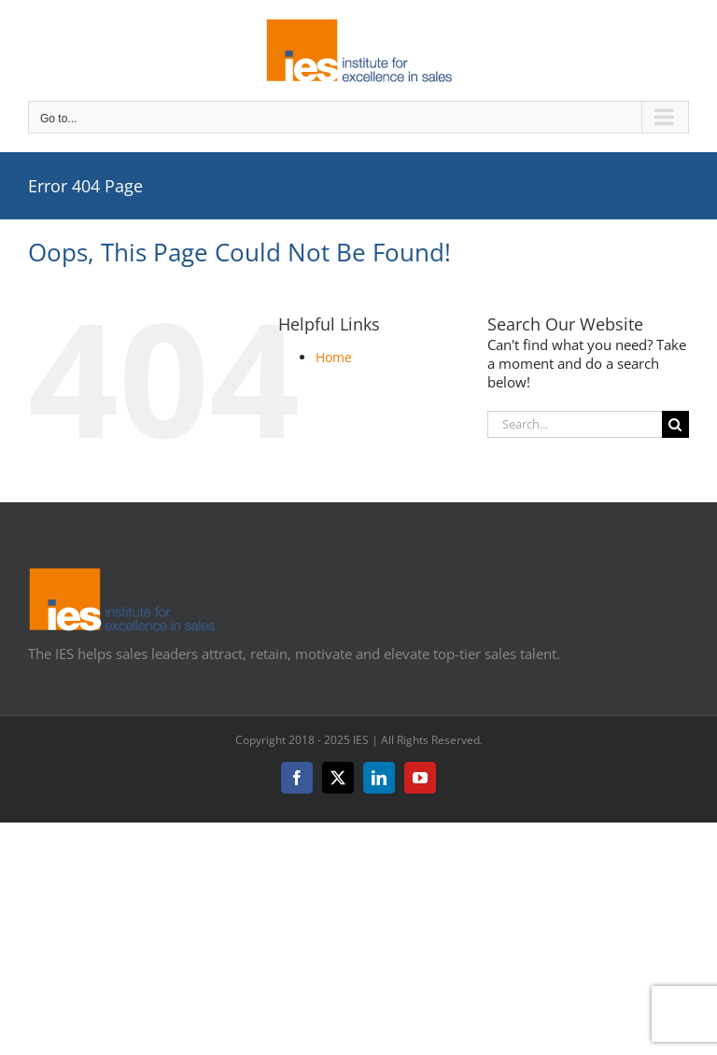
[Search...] (574, 424)
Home (334, 357)
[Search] (675, 424)
